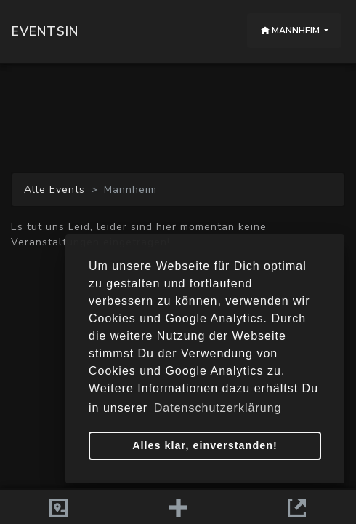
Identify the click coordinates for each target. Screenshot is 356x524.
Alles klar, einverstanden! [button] (205, 445)
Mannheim (291, 30)
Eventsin (45, 31)
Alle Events (54, 189)
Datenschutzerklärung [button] (218, 408)
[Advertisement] (178, 118)
